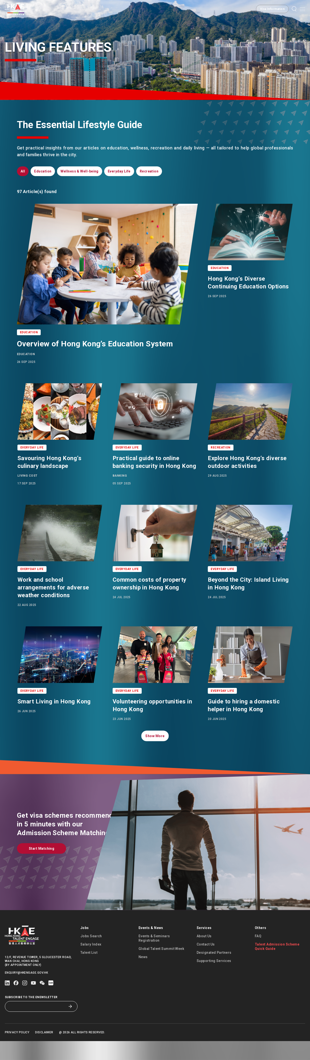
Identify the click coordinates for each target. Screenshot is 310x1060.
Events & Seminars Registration (154, 957)
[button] (272, 9)
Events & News (151, 947)
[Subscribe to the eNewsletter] (37, 1025)
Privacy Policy (17, 1051)
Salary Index (90, 963)
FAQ (258, 955)
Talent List (88, 971)
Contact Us (206, 963)
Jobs (84, 947)
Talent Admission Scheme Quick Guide (277, 965)
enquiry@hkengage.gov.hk (26, 991)
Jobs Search (91, 955)
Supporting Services (214, 980)
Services (204, 947)
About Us (204, 955)
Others (260, 947)
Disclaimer (44, 1051)
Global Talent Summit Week (161, 968)
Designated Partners (214, 971)
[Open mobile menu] (302, 9)
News (143, 976)
